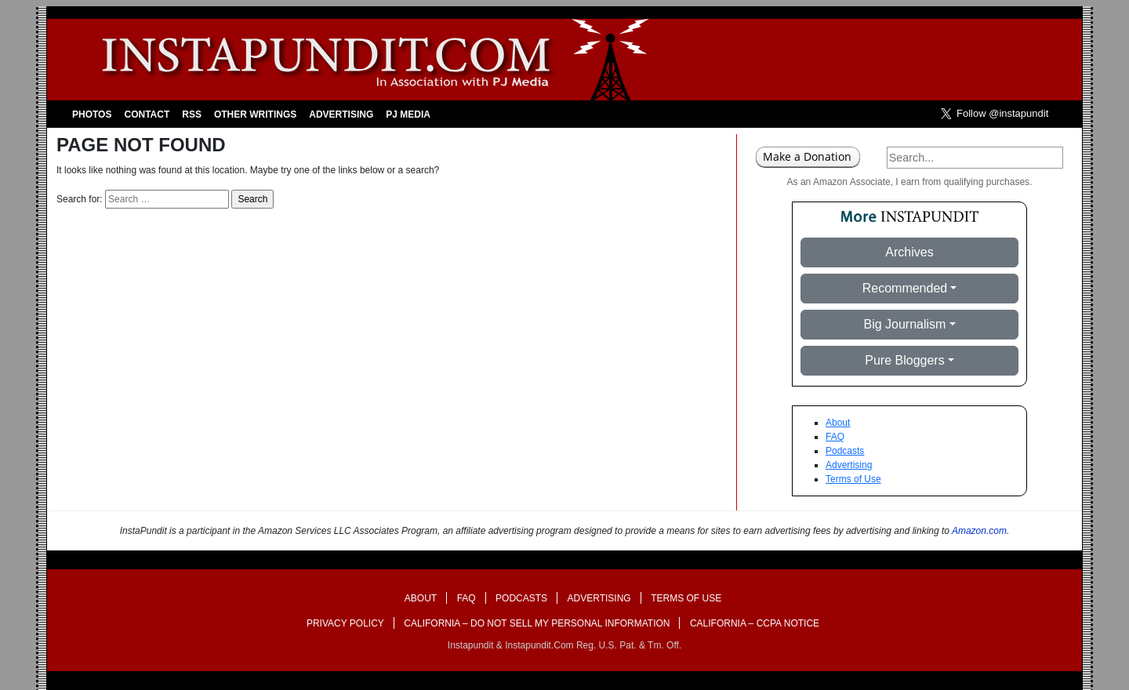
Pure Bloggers (904, 360)
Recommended (905, 288)
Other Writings (255, 114)
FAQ (835, 436)
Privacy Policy (345, 623)
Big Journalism (904, 324)
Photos (91, 114)
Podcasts (845, 450)
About (838, 422)
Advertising (341, 114)
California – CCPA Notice (754, 623)
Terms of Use (853, 479)
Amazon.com (979, 530)
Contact (146, 114)
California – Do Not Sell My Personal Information (537, 623)
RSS (191, 114)
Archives (909, 252)
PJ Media (408, 114)
